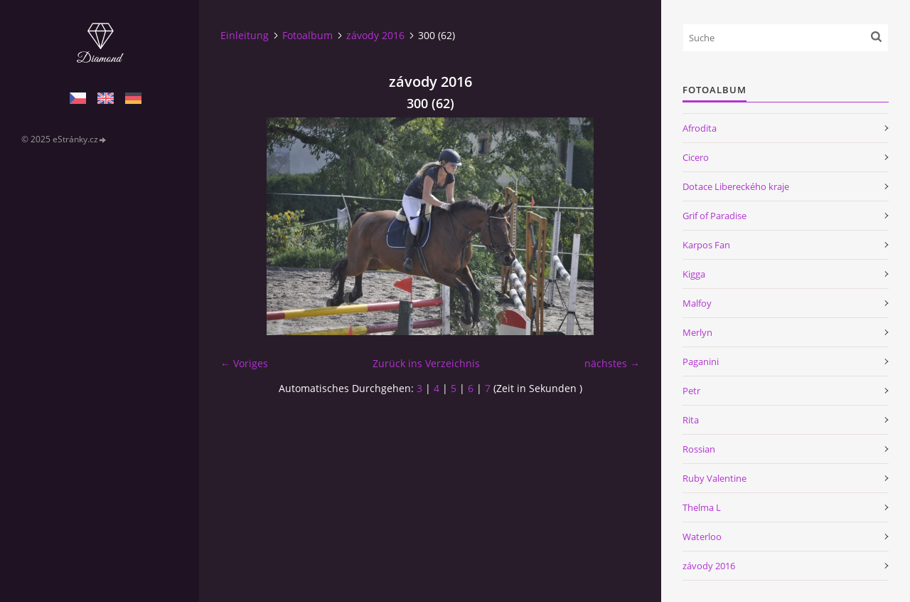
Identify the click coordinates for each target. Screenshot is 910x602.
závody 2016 (375, 35)
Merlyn (697, 332)
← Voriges (244, 363)
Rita (690, 419)
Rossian (698, 449)
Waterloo (702, 536)
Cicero (695, 157)
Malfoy (697, 303)
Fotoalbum (307, 35)
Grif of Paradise (714, 215)
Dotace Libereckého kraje (735, 186)
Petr (691, 390)
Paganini (700, 361)
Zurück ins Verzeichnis (426, 363)
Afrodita (699, 128)
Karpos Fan (706, 244)
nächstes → (612, 363)
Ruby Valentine (714, 478)
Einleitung (244, 35)
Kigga (693, 274)
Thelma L (701, 507)
